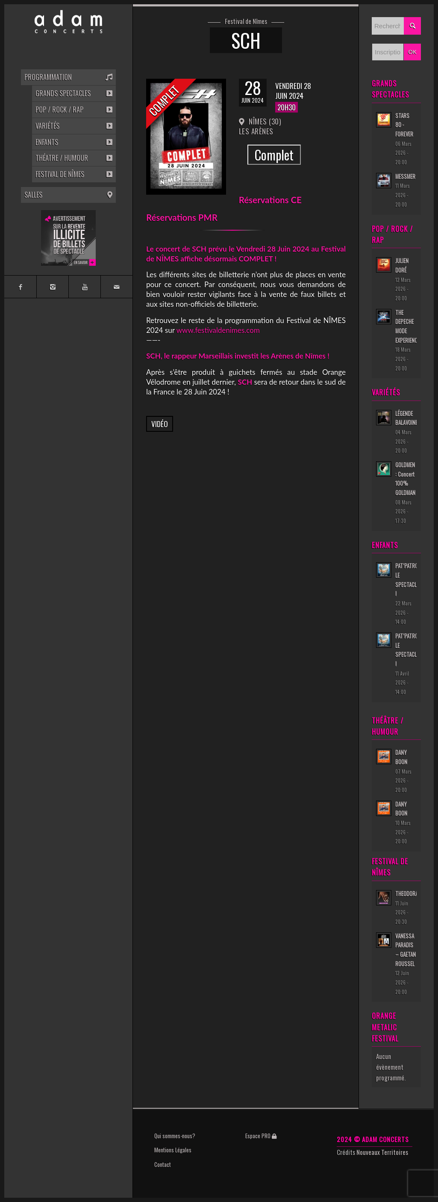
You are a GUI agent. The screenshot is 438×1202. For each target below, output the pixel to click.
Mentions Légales (172, 1150)
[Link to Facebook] (20, 287)
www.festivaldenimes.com (217, 330)
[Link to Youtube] (84, 287)
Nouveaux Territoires (382, 1152)
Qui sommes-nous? (174, 1135)
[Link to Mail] (116, 287)
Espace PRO (260, 1135)
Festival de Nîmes (246, 21)
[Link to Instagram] (52, 287)
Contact (162, 1164)
